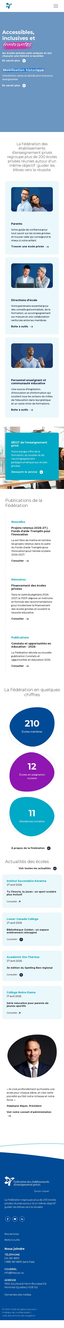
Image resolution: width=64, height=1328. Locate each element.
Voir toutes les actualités (38, 868)
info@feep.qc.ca (14, 1272)
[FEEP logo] (26, 1184)
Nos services (11, 1234)
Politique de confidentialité (16, 1312)
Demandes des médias (17, 1294)
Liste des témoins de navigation (18, 1315)
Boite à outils (12, 1239)
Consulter (20, 560)
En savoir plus (14, 60)
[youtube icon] (15, 1218)
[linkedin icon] (22, 1218)
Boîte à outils (22, 326)
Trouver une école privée (30, 246)
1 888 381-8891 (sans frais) (19, 1261)
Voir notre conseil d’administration (29, 1114)
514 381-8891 (11, 1258)
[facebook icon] (8, 1218)
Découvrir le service (27, 471)
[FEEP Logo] (9, 6)
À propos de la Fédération (31, 848)
